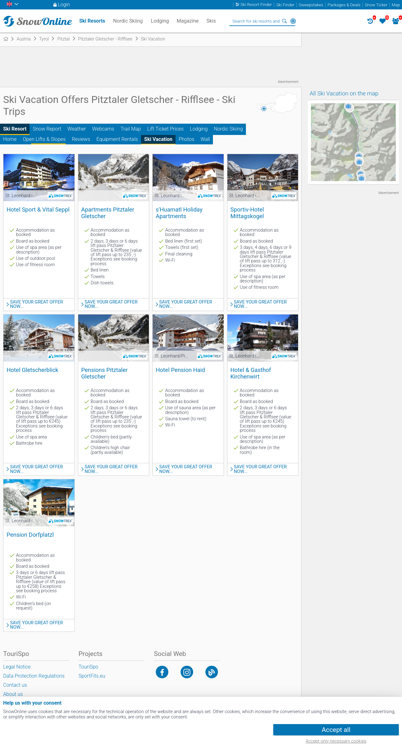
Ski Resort (14, 129)
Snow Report (47, 129)
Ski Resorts (92, 21)
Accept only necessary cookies (336, 741)
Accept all (336, 730)
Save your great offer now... (36, 304)
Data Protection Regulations (34, 676)
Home (10, 139)
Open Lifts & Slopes (44, 139)
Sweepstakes (311, 5)
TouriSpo (88, 667)
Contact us (15, 685)
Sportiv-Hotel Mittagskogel (247, 212)
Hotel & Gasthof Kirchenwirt (251, 373)
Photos (186, 139)
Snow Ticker (376, 5)
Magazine (188, 21)
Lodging (199, 129)
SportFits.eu (92, 676)
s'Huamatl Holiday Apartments (179, 212)
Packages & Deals (344, 5)
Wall (205, 139)
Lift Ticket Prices (165, 129)
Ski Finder (285, 5)
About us (13, 694)
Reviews (81, 139)
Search (284, 21)
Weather (77, 129)
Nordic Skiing (228, 129)
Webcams (103, 129)
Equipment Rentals (117, 139)
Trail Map (131, 129)
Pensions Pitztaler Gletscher (104, 373)
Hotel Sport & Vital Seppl (38, 209)
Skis (211, 21)
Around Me (293, 21)
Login (64, 5)
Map (396, 5)
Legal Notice (16, 667)
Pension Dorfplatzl (30, 534)
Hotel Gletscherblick (32, 370)
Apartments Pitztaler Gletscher (107, 212)
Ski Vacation (158, 139)
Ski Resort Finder (256, 5)
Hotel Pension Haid (180, 370)
